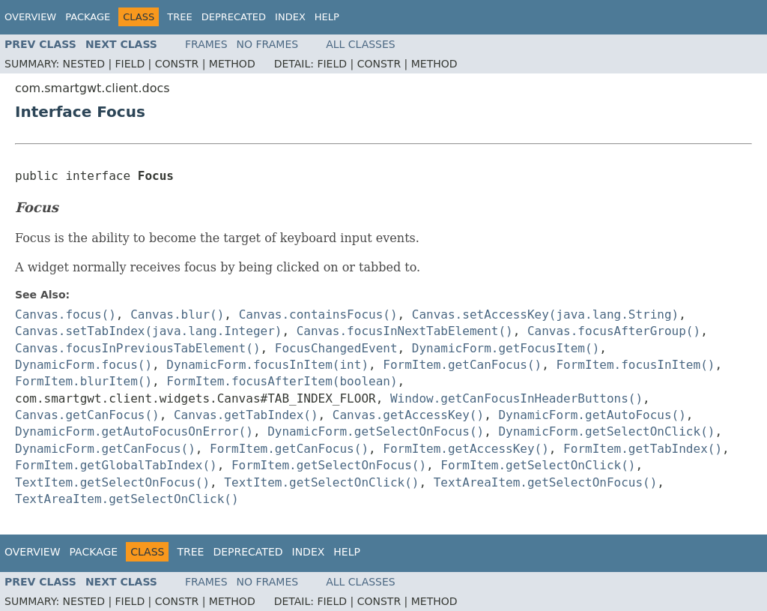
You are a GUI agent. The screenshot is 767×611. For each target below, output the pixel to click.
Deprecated (233, 16)
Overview (30, 16)
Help (327, 16)
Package (87, 16)
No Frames (268, 44)
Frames (206, 44)
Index (290, 16)
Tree (179, 16)
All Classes (360, 44)
